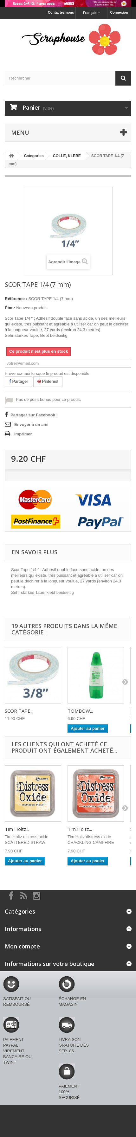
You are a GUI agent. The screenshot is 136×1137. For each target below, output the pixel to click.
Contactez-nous (61, 12)
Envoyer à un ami (31, 424)
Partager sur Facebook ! (34, 415)
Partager (18, 381)
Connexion (119, 12)
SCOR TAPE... (19, 711)
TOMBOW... (80, 711)
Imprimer (23, 434)
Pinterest (47, 381)
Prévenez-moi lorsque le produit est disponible (47, 373)
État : (10, 307)
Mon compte (22, 946)
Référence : (16, 298)
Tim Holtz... (17, 829)
